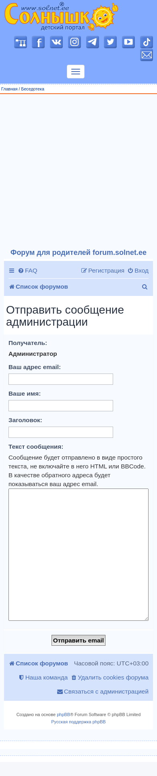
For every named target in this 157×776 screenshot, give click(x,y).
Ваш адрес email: (34, 366)
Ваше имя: (24, 393)
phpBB (63, 714)
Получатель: (27, 342)
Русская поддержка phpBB (78, 721)
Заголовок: (25, 420)
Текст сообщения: (35, 446)
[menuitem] (27, 270)
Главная (9, 88)
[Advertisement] (75, 171)
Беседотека (32, 88)
